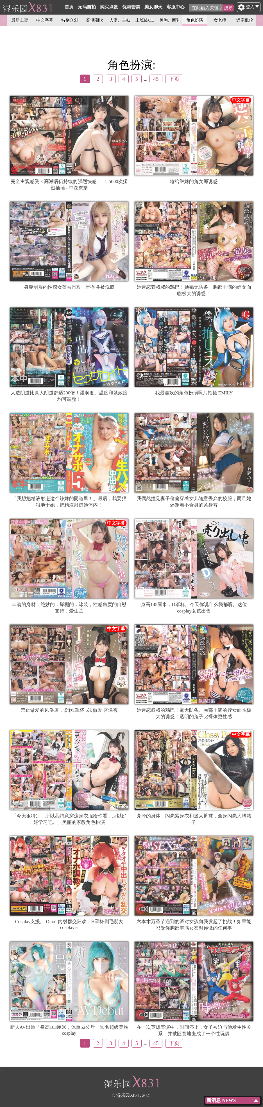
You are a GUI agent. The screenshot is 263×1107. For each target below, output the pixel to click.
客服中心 (189, 6)
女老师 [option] (220, 20)
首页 (82, 6)
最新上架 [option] (19, 20)
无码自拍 (101, 6)
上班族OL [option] (144, 20)
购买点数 (123, 6)
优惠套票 (145, 6)
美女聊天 (167, 6)
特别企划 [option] (69, 20)
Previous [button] (3, 20)
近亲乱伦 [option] (244, 20)
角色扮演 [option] (194, 20)
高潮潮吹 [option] (94, 20)
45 (155, 79)
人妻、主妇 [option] (119, 20)
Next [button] (259, 20)
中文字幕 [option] (44, 20)
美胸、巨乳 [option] (169, 20)
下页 (174, 79)
